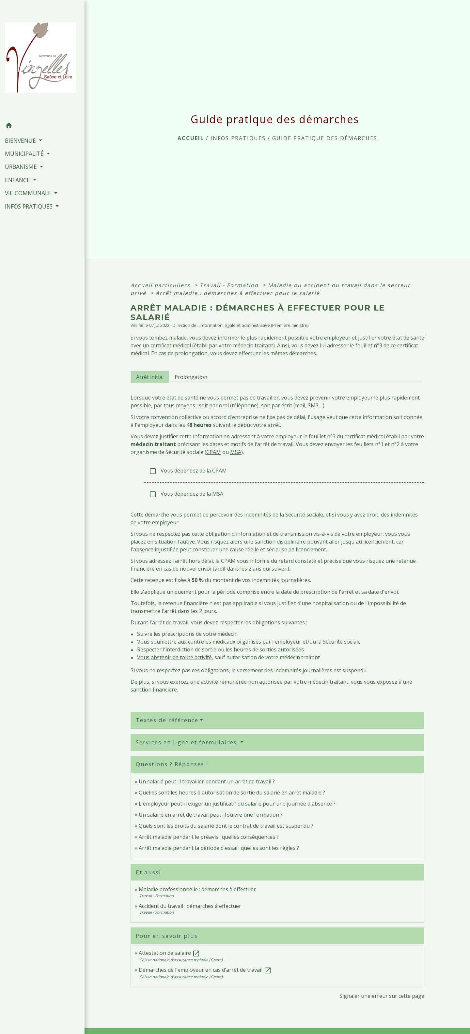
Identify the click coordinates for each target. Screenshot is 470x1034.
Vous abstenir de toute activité (174, 657)
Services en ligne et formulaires (187, 742)
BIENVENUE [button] (21, 140)
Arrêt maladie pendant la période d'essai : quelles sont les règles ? (219, 848)
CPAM (213, 452)
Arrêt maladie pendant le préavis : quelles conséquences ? (209, 836)
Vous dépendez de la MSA (186, 494)
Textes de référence (167, 720)
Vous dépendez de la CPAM (188, 471)
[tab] (150, 377)
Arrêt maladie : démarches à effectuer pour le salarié (238, 293)
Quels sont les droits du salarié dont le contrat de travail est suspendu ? (226, 825)
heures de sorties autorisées (269, 649)
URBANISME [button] (22, 166)
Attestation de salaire (169, 952)
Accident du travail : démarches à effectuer (190, 906)
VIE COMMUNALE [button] (29, 193)
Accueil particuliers (161, 285)
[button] (42, 126)
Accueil (191, 138)
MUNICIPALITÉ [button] (25, 153)
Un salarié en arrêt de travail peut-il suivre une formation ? (211, 814)
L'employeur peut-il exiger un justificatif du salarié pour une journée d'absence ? (237, 803)
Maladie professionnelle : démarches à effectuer (197, 889)
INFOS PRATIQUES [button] (29, 206)
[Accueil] (42, 59)
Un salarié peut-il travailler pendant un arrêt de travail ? (207, 781)
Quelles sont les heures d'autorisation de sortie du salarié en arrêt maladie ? (232, 792)
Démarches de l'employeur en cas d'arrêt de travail (205, 969)
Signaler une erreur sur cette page (381, 995)
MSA (235, 452)
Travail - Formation (230, 285)
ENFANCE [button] (18, 180)
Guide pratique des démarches (324, 138)
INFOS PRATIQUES (238, 138)
